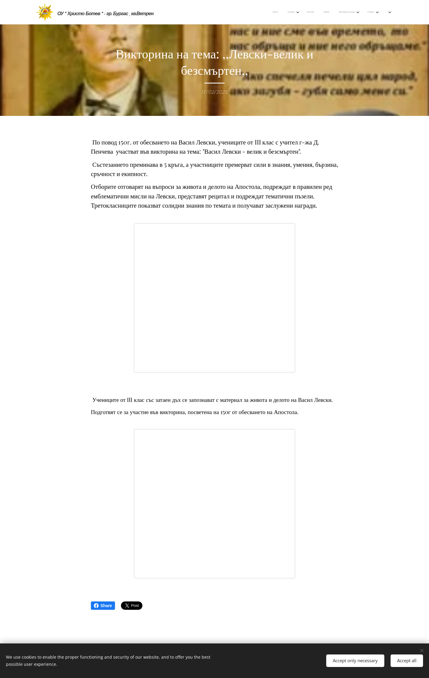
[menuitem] (237, 12)
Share (103, 605)
